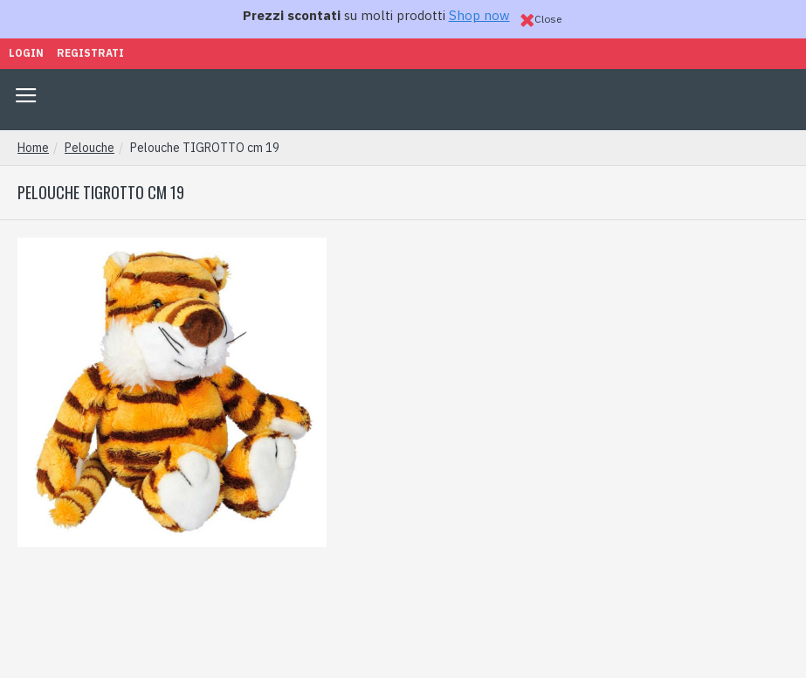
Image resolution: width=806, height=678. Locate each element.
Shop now (479, 15)
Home (33, 148)
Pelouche (89, 148)
